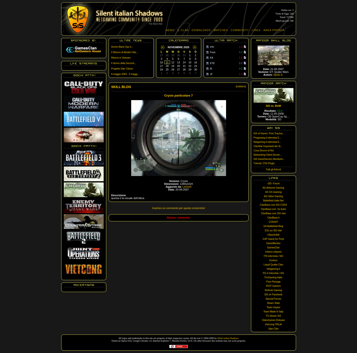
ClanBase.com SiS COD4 (273, 205)
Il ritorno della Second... (123, 63)
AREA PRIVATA (273, 30)
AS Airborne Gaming (273, 187)
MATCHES (221, 30)
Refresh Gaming (273, 290)
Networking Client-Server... (268, 154)
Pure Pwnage (273, 281)
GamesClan (273, 247)
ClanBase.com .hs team (273, 209)
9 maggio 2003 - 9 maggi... (125, 74)
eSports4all (273, 234)
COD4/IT (273, 222)
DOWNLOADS (201, 30)
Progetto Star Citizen (122, 68)
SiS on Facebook (273, 294)
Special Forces (273, 298)
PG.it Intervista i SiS (273, 273)
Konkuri (273, 260)
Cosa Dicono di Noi (264, 150)
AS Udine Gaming (273, 196)
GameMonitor (273, 243)
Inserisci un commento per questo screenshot (178, 208)
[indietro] (241, 86)
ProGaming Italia (273, 277)
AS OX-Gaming (273, 192)
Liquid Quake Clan (273, 264)
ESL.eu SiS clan (273, 230)
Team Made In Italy (273, 311)
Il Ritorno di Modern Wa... (124, 52)
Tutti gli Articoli (273, 169)
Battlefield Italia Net (273, 200)
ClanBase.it (273, 217)
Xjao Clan (273, 328)
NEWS (170, 30)
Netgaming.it (273, 269)
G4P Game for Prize (273, 239)
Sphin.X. (278, 74)
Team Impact (273, 307)
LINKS (256, 30)
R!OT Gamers (273, 286)
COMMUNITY (240, 30)
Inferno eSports (273, 252)
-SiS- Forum (273, 183)
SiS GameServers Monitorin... (269, 159)
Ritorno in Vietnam (121, 57)
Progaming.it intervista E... (267, 137)
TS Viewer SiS (273, 316)
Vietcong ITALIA (273, 324)
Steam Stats (273, 303)
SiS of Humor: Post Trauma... (269, 133)
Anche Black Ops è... (122, 47)
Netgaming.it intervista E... (267, 142)
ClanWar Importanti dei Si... (268, 146)
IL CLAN (183, 30)
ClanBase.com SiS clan (273, 213)
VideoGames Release (273, 320)
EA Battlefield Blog (273, 226)
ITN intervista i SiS (273, 256)
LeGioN (186, 186)
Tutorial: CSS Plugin (264, 163)
